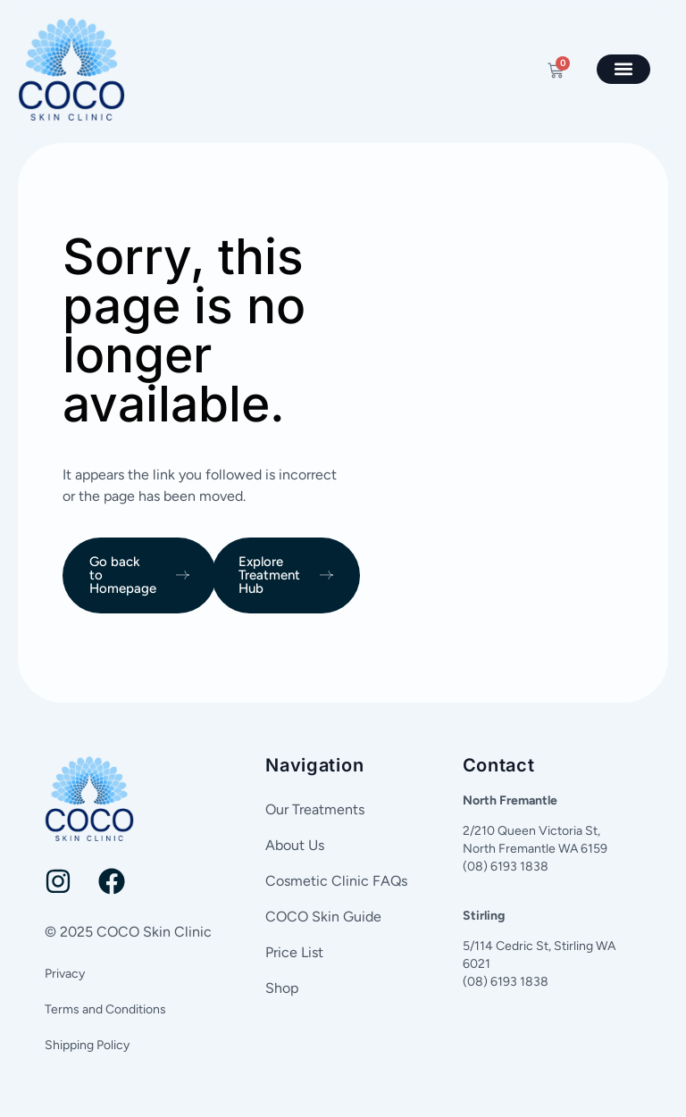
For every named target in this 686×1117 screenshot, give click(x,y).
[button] (623, 69)
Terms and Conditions (105, 1009)
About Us (294, 845)
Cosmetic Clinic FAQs (336, 880)
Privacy (65, 973)
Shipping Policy (87, 1045)
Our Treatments (314, 809)
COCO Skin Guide (323, 916)
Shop (281, 987)
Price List (294, 952)
